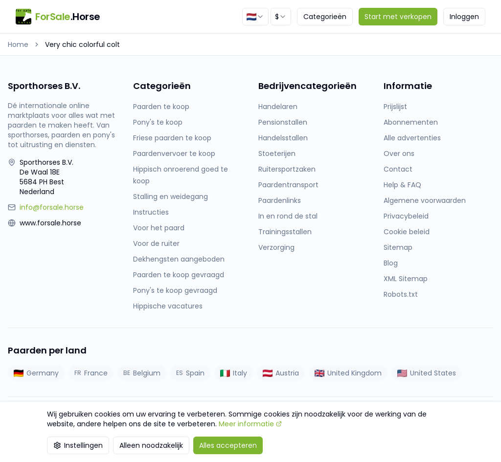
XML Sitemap (406, 279)
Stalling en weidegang (170, 196)
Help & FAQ (402, 185)
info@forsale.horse (52, 207)
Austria (281, 373)
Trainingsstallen (285, 232)
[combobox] (255, 16)
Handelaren (277, 106)
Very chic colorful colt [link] (82, 44)
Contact (398, 169)
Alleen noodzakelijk (151, 445)
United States (426, 373)
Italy (233, 373)
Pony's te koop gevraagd (175, 290)
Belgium (141, 373)
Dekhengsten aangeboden (179, 259)
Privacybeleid (406, 216)
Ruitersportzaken (287, 169)
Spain (190, 373)
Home (18, 44)
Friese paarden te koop (172, 138)
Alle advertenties (412, 138)
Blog (391, 263)
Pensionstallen (282, 122)
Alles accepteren (228, 445)
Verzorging (276, 247)
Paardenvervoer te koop (174, 153)
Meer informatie (250, 424)
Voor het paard (158, 228)
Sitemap (398, 247)
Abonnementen (411, 122)
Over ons (399, 153)
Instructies (151, 212)
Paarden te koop (161, 106)
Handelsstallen (283, 138)
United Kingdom (348, 373)
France (91, 373)
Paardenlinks (279, 200)
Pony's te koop (157, 122)
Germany (36, 373)
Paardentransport (288, 185)
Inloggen (464, 17)
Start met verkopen (398, 17)
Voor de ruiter (156, 243)
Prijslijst (395, 106)
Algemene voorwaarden (425, 200)
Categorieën (324, 17)
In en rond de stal (288, 216)
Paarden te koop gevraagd (178, 275)
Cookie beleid (407, 232)
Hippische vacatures (168, 306)
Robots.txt (401, 294)
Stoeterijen (277, 153)
